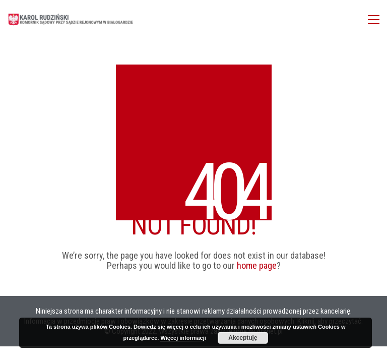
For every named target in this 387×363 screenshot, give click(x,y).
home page (257, 266)
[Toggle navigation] (373, 20)
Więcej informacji (183, 338)
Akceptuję (242, 337)
